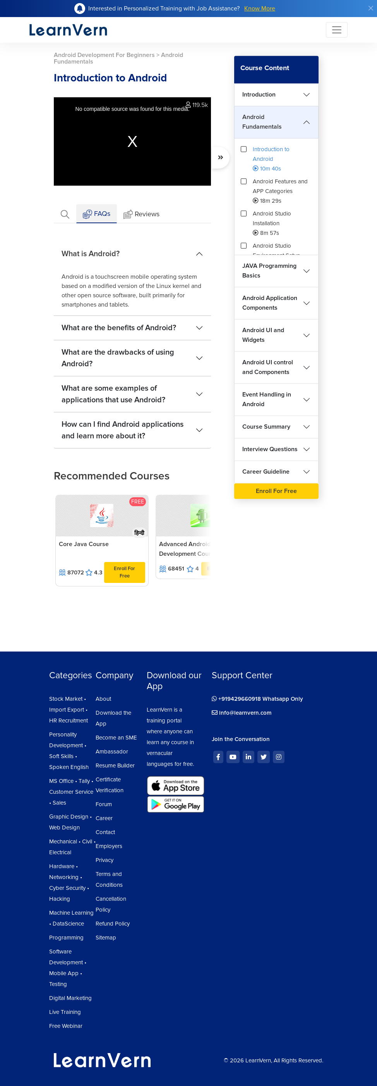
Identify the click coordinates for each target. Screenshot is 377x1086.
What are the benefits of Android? (119, 328)
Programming (66, 937)
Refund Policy (113, 923)
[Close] (371, 8)
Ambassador (112, 751)
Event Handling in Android (266, 399)
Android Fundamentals (262, 122)
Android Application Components (269, 303)
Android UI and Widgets (263, 335)
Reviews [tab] (141, 214)
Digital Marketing (70, 998)
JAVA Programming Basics (269, 270)
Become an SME (116, 737)
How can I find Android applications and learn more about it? (122, 430)
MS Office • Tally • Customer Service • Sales (71, 791)
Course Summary (266, 427)
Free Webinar (65, 1025)
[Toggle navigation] (337, 30)
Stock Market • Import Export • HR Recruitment (68, 709)
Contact (105, 832)
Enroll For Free (124, 572)
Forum (104, 804)
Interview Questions (270, 449)
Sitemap (106, 937)
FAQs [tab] (96, 214)
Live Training (65, 1011)
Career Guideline (266, 472)
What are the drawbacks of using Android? (118, 358)
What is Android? (91, 254)
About (103, 698)
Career (104, 818)
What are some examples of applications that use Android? (113, 394)
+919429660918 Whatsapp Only (257, 698)
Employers (109, 846)
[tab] (65, 213)
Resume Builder (115, 765)
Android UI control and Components (267, 367)
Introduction (259, 94)
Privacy (104, 860)
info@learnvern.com (242, 712)
